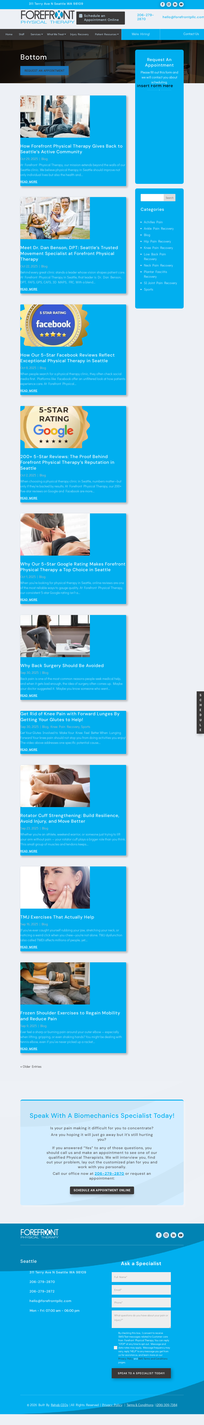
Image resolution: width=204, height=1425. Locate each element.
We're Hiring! (141, 34)
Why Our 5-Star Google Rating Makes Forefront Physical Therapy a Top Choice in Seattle (73, 568)
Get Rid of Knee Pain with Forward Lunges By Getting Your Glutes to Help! (70, 718)
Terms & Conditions (140, 1407)
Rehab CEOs (59, 1407)
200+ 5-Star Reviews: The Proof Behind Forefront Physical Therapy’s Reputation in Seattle (67, 463)
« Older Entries (30, 1068)
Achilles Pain (153, 223)
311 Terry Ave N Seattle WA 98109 (57, 1275)
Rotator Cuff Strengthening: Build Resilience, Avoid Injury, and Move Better (69, 819)
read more (28, 183)
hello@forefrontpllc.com (50, 1303)
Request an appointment (47, 71)
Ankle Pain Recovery (159, 230)
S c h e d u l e (201, 712)
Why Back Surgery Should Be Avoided (62, 667)
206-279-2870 (109, 1175)
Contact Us (191, 34)
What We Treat (55, 34)
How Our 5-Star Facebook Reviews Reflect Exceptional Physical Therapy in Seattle (67, 359)
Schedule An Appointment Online (102, 1192)
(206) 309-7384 (166, 1407)
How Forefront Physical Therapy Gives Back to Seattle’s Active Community (71, 150)
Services (36, 34)
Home (8, 34)
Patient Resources (105, 34)
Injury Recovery (79, 34)
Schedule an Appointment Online (101, 18)
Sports (85, 728)
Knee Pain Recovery (65, 728)
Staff (21, 34)
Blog (44, 160)
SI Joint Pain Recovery (160, 284)
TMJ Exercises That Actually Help (57, 918)
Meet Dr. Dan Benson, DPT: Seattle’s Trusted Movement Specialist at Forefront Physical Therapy (69, 254)
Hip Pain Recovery (157, 242)
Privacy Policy (112, 1407)
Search (169, 199)
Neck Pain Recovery (158, 267)
